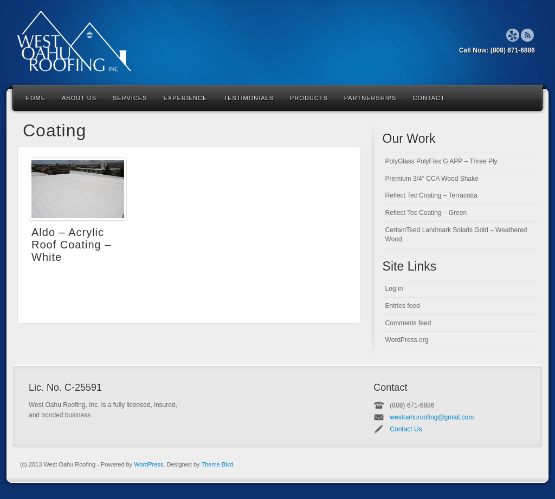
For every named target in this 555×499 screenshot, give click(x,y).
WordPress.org (407, 340)
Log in (394, 288)
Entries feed (402, 306)
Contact (428, 98)
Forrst (513, 35)
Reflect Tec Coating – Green (426, 212)
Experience (185, 98)
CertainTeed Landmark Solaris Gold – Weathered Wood (456, 234)
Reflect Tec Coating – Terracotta (431, 195)
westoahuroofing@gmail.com (432, 417)
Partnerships (370, 98)
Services (130, 98)
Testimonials (248, 98)
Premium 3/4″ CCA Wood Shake (432, 178)
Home (35, 98)
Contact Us (406, 429)
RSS (527, 35)
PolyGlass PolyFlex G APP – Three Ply (441, 161)
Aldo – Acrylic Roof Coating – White (71, 244)
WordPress (148, 464)
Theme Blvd (217, 464)
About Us (79, 98)
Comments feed (408, 323)
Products (309, 98)
